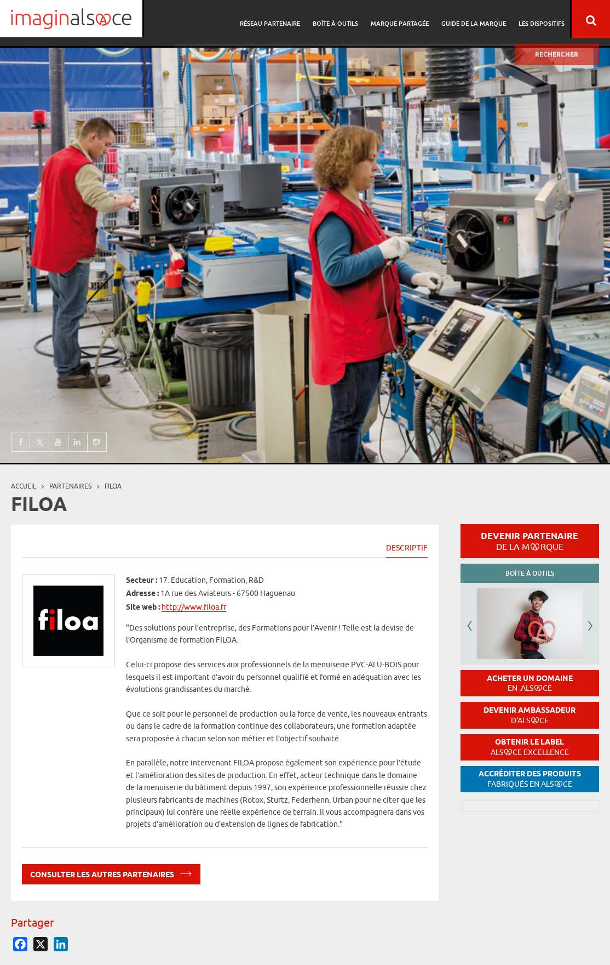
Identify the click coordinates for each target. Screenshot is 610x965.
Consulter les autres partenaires (111, 873)
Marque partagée (403, 19)
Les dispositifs (542, 19)
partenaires (70, 486)
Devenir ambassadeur (530, 715)
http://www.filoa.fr (194, 607)
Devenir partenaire (529, 541)
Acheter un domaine (530, 683)
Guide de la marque (475, 19)
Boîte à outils (340, 19)
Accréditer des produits (530, 778)
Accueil (23, 486)
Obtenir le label (530, 747)
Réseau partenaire (276, 19)
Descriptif (407, 547)
